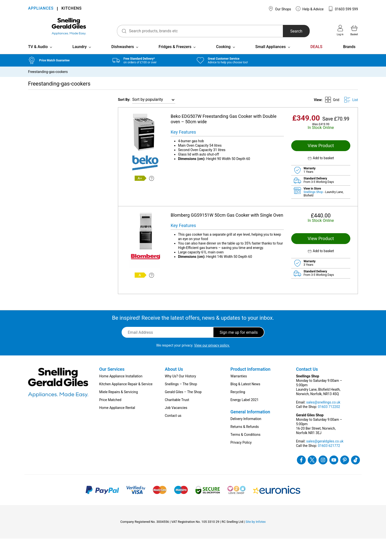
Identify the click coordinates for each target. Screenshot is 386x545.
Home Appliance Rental (117, 414)
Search (290, 31)
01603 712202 (329, 413)
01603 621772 (329, 452)
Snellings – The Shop (181, 390)
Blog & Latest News (245, 390)
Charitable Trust (177, 406)
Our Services (112, 375)
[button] (320, 164)
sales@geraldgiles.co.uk (324, 448)
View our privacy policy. (212, 352)
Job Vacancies (176, 414)
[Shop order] (153, 106)
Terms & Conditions (245, 441)
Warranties (238, 383)
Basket (354, 30)
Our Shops (279, 8)
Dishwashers (122, 53)
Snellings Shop (314, 198)
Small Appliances (270, 53)
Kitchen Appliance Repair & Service (126, 390)
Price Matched (110, 406)
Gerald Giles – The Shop (183, 398)
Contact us (173, 422)
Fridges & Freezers (175, 53)
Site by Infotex (255, 528)
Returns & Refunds (244, 433)
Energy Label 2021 (244, 406)
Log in (340, 30)
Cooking (223, 53)
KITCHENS (71, 9)
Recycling (237, 398)
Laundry (79, 53)
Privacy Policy (241, 449)
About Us (174, 375)
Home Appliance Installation (120, 383)
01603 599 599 (343, 8)
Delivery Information (245, 425)
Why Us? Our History (180, 383)
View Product (321, 152)
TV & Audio (38, 53)
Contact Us (307, 375)
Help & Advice (310, 8)
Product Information (250, 375)
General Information (250, 418)
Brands (349, 53)
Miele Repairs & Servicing (118, 398)
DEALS (316, 53)
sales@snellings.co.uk (323, 409)
